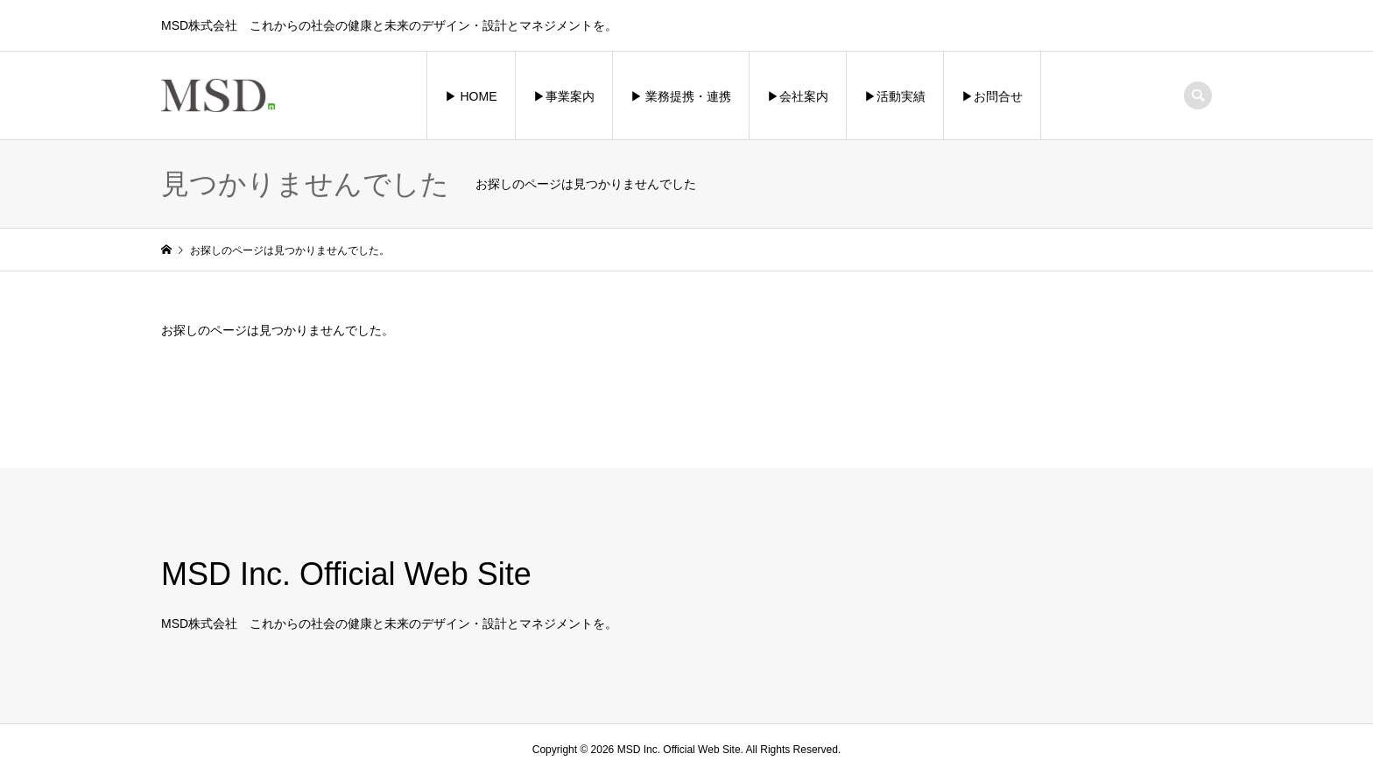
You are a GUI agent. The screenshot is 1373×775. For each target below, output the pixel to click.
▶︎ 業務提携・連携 (681, 96)
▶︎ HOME (471, 96)
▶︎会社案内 (797, 96)
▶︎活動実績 (895, 96)
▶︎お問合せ (992, 96)
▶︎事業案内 (564, 96)
